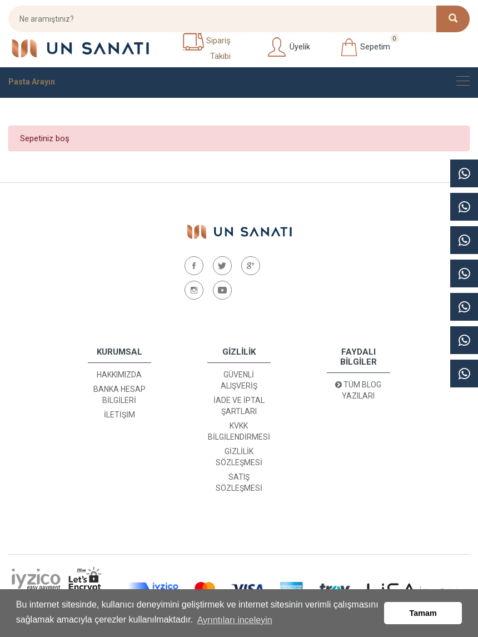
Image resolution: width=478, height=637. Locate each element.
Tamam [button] (423, 613)
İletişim (119, 414)
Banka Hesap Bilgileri (119, 395)
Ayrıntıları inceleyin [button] (234, 619)
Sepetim (365, 47)
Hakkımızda (119, 374)
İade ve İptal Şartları (239, 406)
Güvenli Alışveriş (239, 380)
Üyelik (288, 47)
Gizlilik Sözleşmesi (239, 457)
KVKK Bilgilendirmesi (239, 431)
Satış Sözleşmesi (239, 482)
